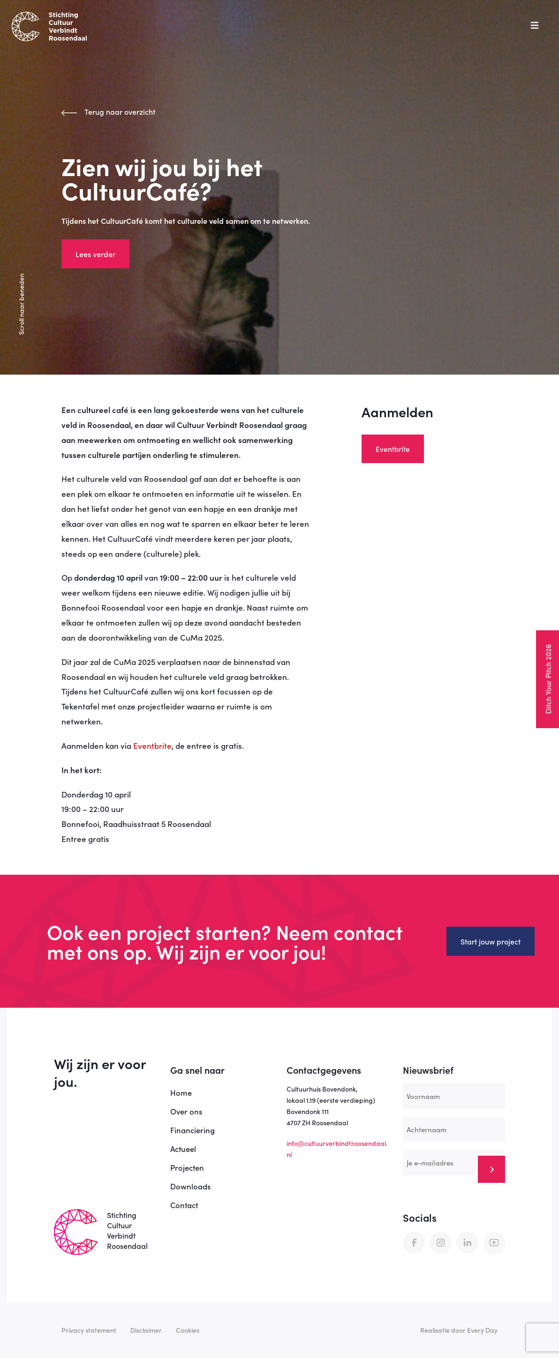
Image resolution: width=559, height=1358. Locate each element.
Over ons (186, 1111)
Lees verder (95, 254)
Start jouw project (491, 941)
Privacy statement (88, 1330)
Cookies (187, 1330)
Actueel (183, 1148)
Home (181, 1092)
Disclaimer (146, 1330)
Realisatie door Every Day (459, 1330)
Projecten (187, 1167)
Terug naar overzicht (108, 111)
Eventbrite (152, 745)
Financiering (192, 1129)
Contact (184, 1204)
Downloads (190, 1186)
